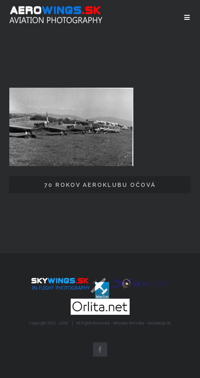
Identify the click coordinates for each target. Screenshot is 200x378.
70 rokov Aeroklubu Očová (100, 185)
